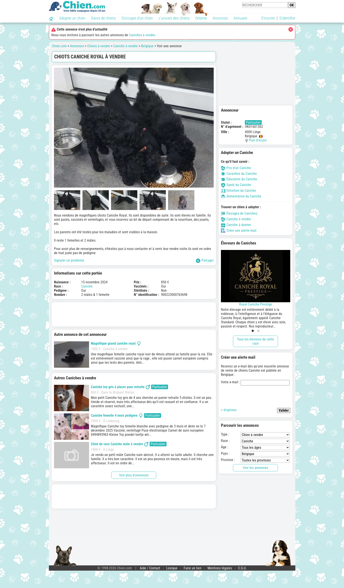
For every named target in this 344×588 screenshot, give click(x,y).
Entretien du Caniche (238, 190)
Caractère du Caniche (239, 174)
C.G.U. (242, 568)
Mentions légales (220, 568)
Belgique (147, 46)
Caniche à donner (236, 225)
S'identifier (287, 18)
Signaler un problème (69, 260)
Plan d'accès (258, 140)
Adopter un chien (72, 18)
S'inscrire (268, 18)
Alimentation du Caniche (241, 196)
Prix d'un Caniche (236, 168)
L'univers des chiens (174, 18)
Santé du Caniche (236, 185)
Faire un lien (192, 568)
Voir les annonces (255, 468)
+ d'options (228, 410)
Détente (201, 18)
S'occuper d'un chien (137, 18)
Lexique (171, 568)
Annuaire (240, 18)
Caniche (87, 286)
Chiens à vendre (98, 46)
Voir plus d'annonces (134, 475)
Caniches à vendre (142, 35)
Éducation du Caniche (239, 179)
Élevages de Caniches (239, 213)
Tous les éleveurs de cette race (255, 341)
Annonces (220, 18)
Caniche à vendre (125, 46)
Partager (205, 260)
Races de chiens (103, 18)
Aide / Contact (150, 568)
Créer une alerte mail (238, 230)
